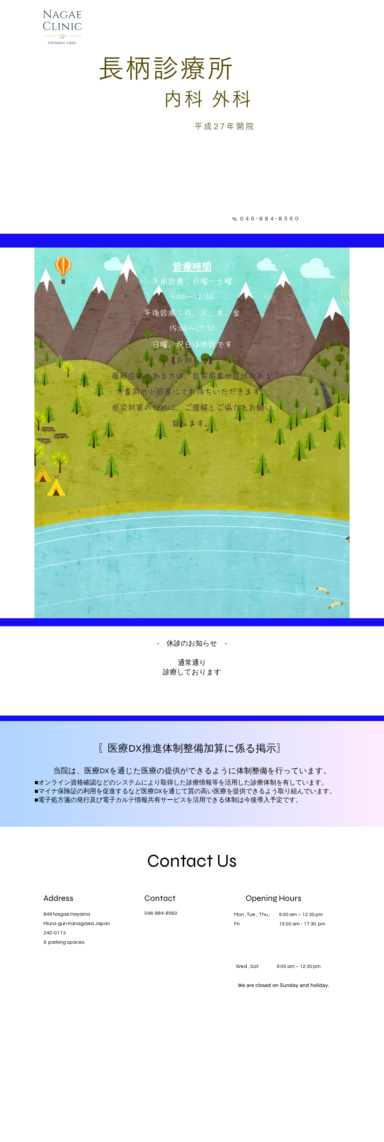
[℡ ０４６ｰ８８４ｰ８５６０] (265, 218)
